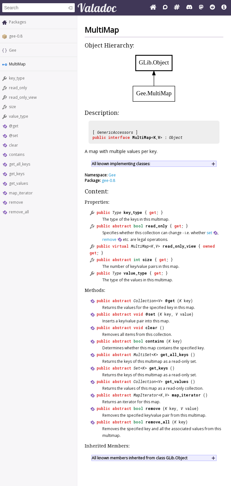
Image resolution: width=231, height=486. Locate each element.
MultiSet (142, 354)
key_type (17, 78)
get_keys (16, 173)
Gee (12, 50)
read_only (18, 87)
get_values (18, 183)
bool (138, 225)
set (209, 232)
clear (13, 145)
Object (176, 137)
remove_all (19, 212)
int (136, 259)
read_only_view (23, 97)
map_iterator (21, 193)
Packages (17, 22)
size (12, 106)
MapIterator (145, 394)
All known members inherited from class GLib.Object (139, 458)
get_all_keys (19, 164)
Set (136, 368)
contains (16, 154)
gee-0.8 (15, 36)
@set (13, 135)
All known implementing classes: (121, 163)
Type (116, 212)
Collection (144, 300)
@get (13, 126)
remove (16, 202)
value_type (18, 116)
